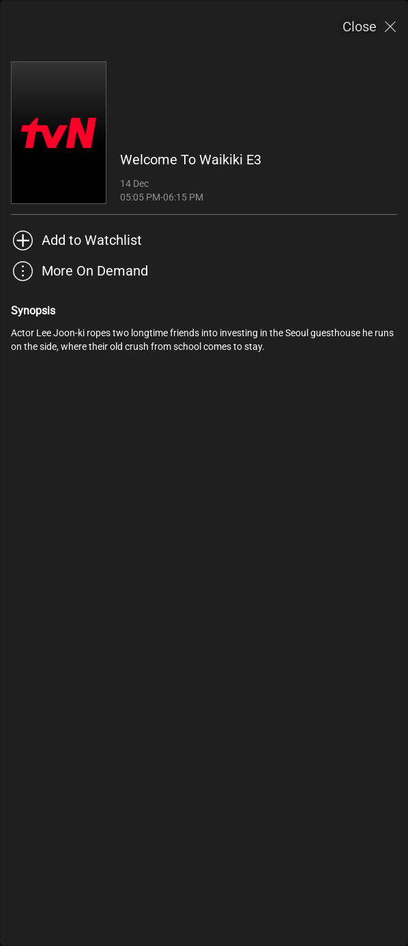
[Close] (370, 27)
